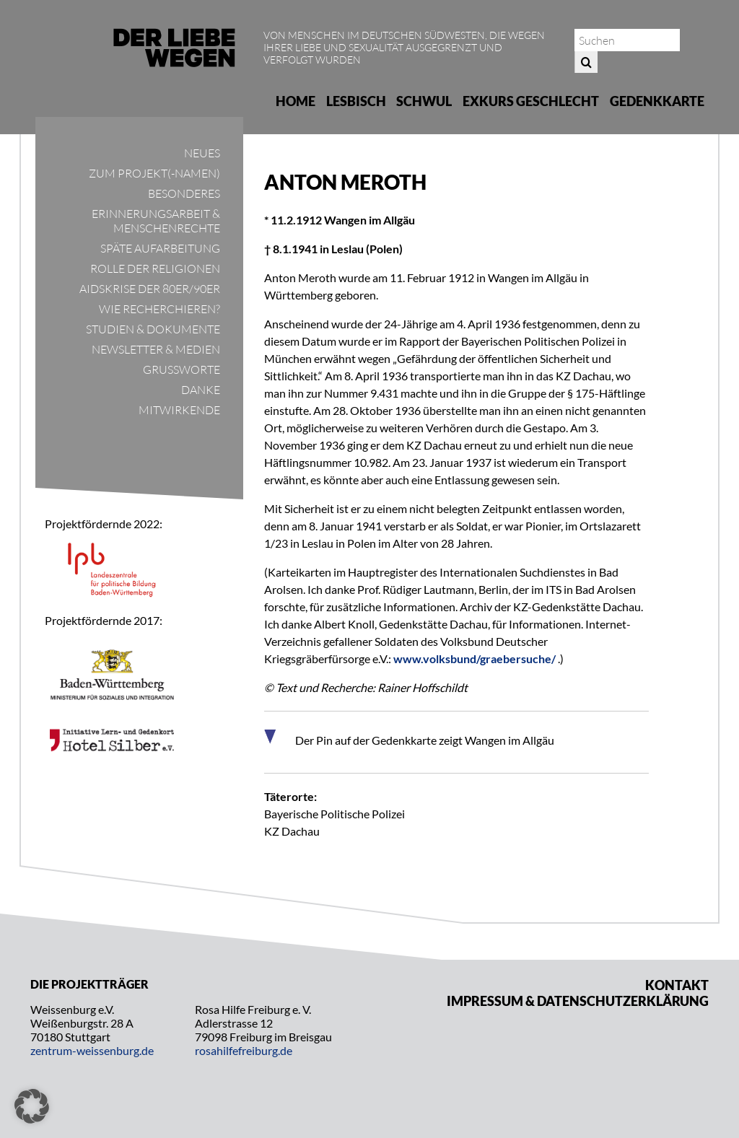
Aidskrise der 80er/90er (149, 288)
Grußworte (181, 369)
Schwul (424, 101)
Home (295, 101)
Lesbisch (356, 101)
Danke (200, 389)
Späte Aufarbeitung (160, 248)
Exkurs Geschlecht (531, 101)
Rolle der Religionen (155, 268)
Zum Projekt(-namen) (154, 173)
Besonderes (184, 193)
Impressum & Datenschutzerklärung (578, 1001)
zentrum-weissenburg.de (92, 1050)
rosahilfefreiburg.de (243, 1050)
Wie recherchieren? (159, 309)
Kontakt (677, 985)
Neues (202, 153)
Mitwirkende (179, 410)
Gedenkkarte (657, 101)
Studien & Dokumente (153, 329)
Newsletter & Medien (156, 349)
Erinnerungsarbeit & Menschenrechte (156, 220)
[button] (32, 1106)
